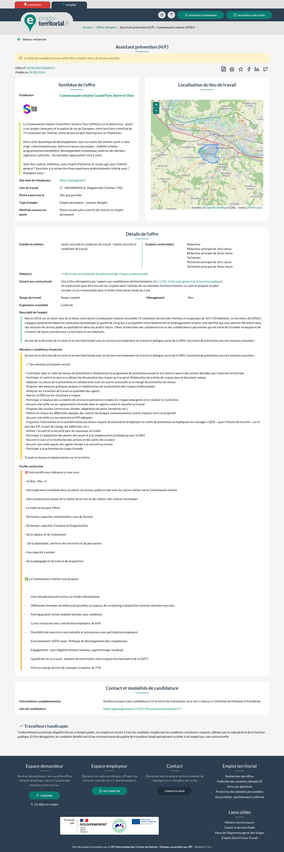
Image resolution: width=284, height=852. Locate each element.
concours (32, 5)
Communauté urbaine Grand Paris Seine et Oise (97, 95)
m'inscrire (44, 795)
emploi (69, 5)
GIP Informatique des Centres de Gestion (134, 846)
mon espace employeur (249, 15)
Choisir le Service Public (239, 827)
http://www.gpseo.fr (73, 180)
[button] (156, 105)
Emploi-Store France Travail (240, 838)
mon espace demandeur (201, 15)
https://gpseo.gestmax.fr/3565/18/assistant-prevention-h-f (142, 708)
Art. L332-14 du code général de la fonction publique (187, 281)
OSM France (254, 207)
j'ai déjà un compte (44, 804)
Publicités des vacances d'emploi (238, 781)
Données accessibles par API (176, 846)
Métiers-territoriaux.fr (239, 822)
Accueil (87, 27)
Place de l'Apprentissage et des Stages (239, 832)
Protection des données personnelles (239, 791)
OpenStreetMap (216, 207)
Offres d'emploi (106, 27)
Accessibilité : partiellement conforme (239, 797)
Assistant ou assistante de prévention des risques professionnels (104, 274)
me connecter (109, 791)
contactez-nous (175, 791)
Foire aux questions (239, 786)
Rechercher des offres (239, 776)
